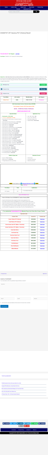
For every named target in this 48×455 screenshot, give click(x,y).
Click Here (42, 219)
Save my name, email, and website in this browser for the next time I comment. (16, 302)
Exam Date (31, 7)
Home (6, 7)
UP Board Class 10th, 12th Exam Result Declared (11, 394)
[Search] (36, 12)
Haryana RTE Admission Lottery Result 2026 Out (10, 385)
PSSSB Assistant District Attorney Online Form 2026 (11, 383)
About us (34, 429)
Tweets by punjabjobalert (6, 375)
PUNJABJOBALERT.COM (16, 211)
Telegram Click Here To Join (28, 183)
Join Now (17, 53)
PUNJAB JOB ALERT (24, 1)
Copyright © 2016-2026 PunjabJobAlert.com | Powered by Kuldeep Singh (24, 433)
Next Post (45, 273)
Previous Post (3, 273)
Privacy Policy (21, 429)
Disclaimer (14, 429)
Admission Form (27, 9)
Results (18, 9)
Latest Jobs (14, 7)
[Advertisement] (22, 22)
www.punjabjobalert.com (24, 3)
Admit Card (23, 7)
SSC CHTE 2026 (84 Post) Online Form (9, 391)
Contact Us (28, 429)
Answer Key (40, 7)
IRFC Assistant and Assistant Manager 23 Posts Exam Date (12, 388)
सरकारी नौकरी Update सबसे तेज (24, 5)
